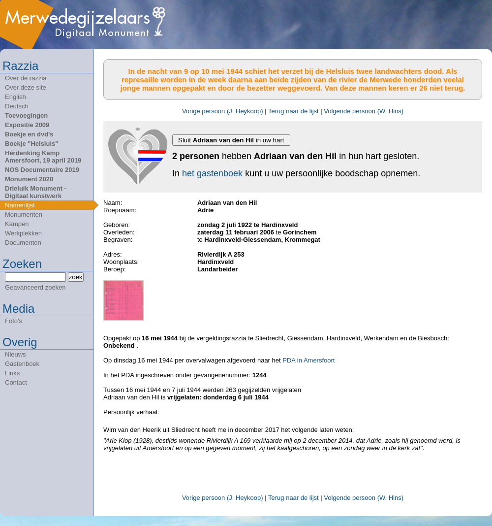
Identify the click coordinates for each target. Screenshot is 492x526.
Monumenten (23, 214)
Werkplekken (23, 233)
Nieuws (15, 354)
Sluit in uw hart (231, 140)
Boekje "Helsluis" (31, 143)
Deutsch (17, 106)
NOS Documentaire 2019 (42, 169)
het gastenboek (212, 173)
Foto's (13, 321)
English (15, 96)
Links (12, 373)
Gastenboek (22, 363)
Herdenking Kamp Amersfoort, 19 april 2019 (43, 156)
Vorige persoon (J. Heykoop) (222, 111)
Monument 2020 (29, 179)
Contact (16, 382)
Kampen (17, 224)
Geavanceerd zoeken (35, 287)
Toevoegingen (26, 115)
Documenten (23, 242)
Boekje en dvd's (29, 134)
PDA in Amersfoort (308, 360)
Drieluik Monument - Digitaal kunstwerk (35, 192)
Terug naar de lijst (293, 111)
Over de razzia (26, 78)
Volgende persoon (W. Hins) (363, 111)
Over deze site (25, 87)
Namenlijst (20, 205)
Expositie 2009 (27, 125)
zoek (76, 277)
